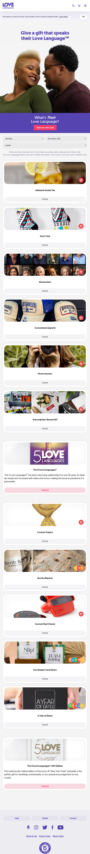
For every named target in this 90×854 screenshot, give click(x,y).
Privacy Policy (45, 836)
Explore (45, 490)
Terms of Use (31, 836)
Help (17, 818)
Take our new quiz (45, 127)
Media (45, 818)
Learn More (63, 17)
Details (45, 199)
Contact (73, 818)
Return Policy (58, 836)
